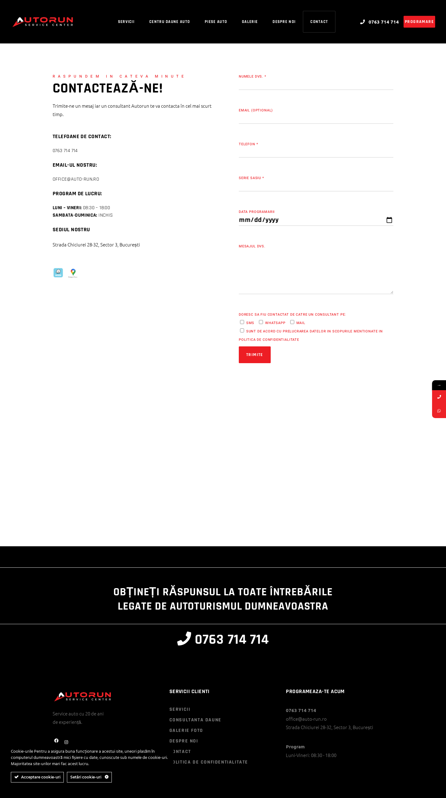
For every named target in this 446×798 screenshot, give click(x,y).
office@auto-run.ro (76, 179)
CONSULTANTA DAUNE (195, 720)
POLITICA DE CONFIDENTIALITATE (208, 762)
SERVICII (179, 709)
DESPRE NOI (183, 741)
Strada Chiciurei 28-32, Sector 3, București (96, 244)
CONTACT (180, 751)
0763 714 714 (65, 150)
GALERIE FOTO (186, 730)
